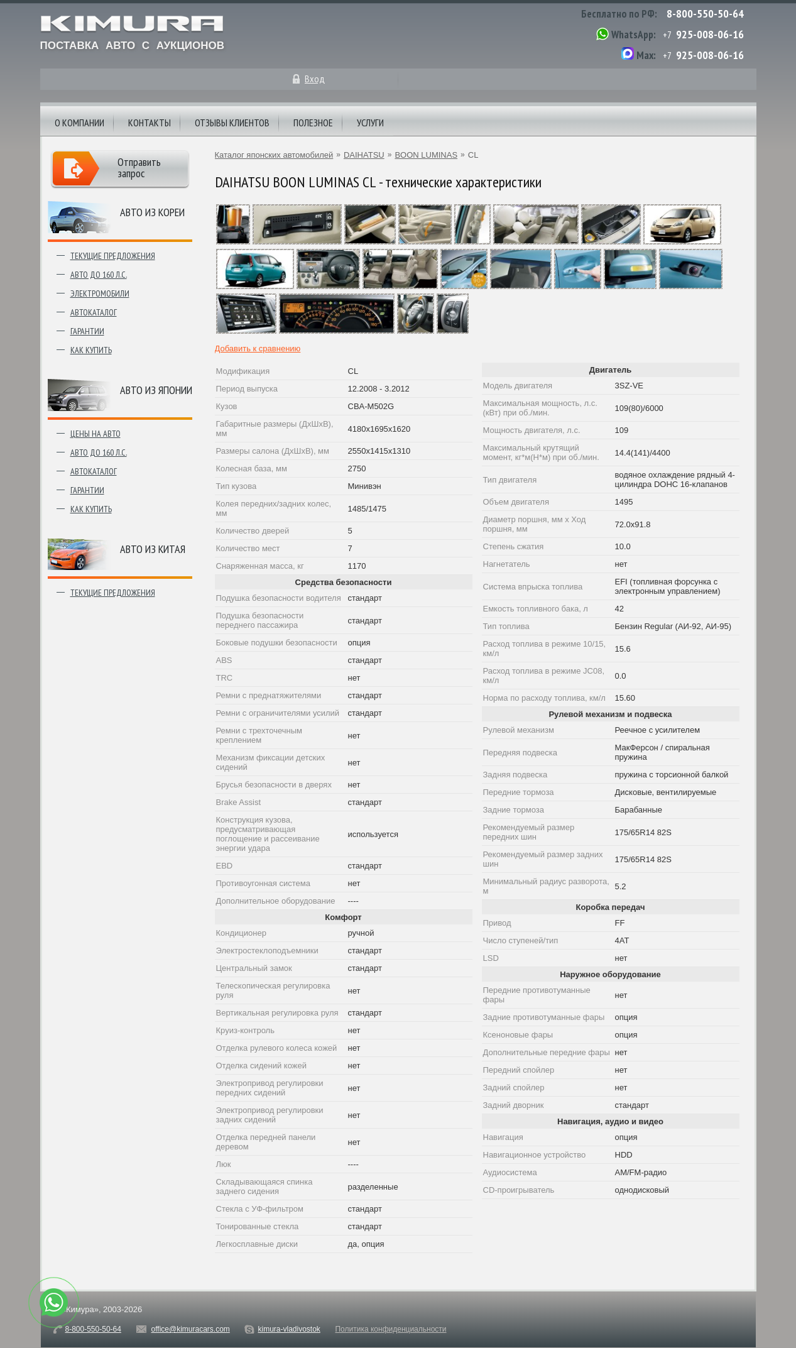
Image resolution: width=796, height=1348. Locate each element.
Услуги (370, 122)
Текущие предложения (112, 255)
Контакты (149, 122)
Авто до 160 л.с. (98, 274)
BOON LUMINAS (426, 155)
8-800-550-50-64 (705, 13)
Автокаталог (93, 312)
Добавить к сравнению (258, 348)
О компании (79, 122)
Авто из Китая (152, 549)
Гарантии (87, 331)
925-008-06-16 (710, 34)
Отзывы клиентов (232, 122)
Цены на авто (95, 433)
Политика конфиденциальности (390, 1329)
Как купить (91, 350)
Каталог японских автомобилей (274, 155)
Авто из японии (156, 390)
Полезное (313, 122)
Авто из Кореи (152, 212)
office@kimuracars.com (190, 1329)
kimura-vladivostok (289, 1329)
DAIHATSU (364, 155)
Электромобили (99, 293)
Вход (315, 78)
